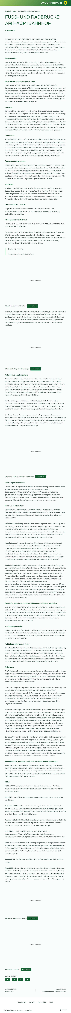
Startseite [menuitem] (22, 1002)
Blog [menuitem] (51, 1002)
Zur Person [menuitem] (42, 1002)
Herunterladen (32, 306)
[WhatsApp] (20, 979)
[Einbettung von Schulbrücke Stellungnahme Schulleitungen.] (35, 347)
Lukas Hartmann (51, 3)
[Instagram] (63, 1010)
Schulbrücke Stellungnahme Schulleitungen (17, 369)
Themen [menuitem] (32, 1002)
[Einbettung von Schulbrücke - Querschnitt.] (35, 944)
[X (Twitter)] (14, 979)
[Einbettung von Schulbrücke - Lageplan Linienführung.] (35, 900)
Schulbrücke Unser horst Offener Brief (15, 306)
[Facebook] (7, 979)
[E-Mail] (27, 979)
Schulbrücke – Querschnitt (12, 969)
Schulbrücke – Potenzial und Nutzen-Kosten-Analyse (19, 476)
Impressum (20, 1010)
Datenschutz (27, 1010)
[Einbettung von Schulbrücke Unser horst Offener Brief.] (35, 280)
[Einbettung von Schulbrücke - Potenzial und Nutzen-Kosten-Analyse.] (35, 451)
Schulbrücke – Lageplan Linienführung (15, 918)
